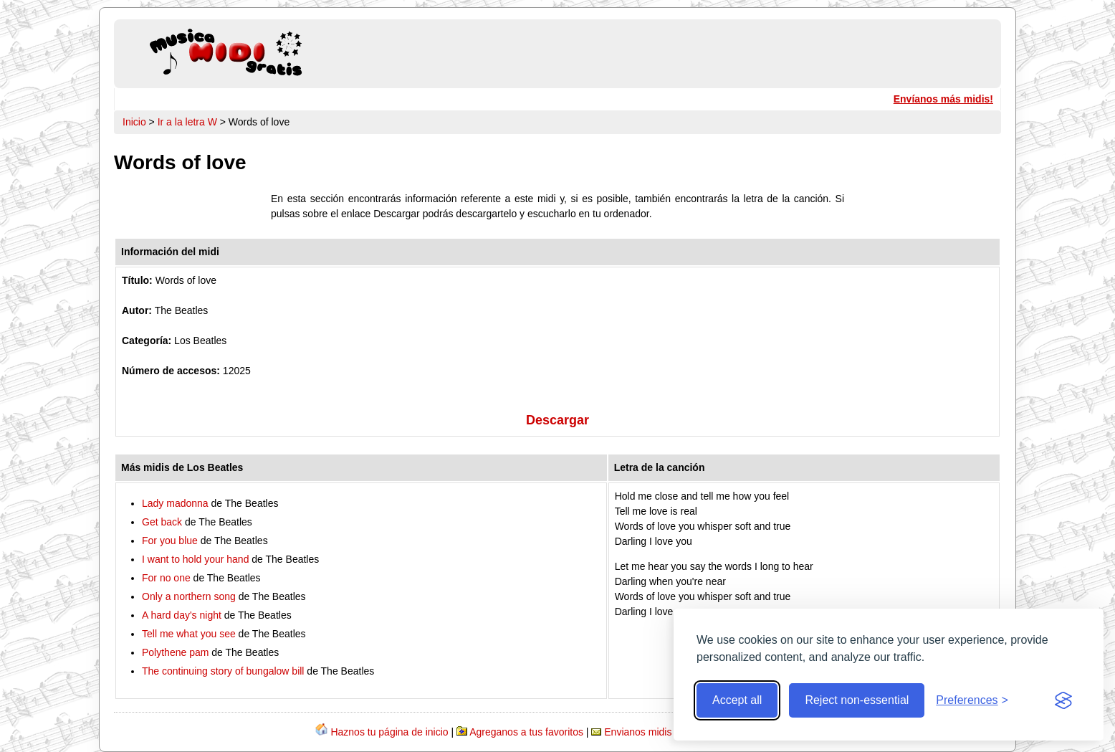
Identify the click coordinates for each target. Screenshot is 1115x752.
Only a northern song (189, 596)
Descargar (557, 420)
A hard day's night (181, 615)
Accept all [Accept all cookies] (737, 700)
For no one (166, 578)
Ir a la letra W (187, 122)
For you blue (170, 540)
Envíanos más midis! (943, 99)
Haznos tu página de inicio (389, 732)
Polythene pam (175, 652)
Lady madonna (175, 503)
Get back (162, 522)
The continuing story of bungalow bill (223, 671)
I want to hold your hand (195, 559)
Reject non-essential (857, 700)
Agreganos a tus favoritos (526, 732)
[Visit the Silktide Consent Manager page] (1063, 700)
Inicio (134, 122)
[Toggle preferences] (972, 700)
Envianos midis (637, 732)
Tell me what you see (189, 633)
